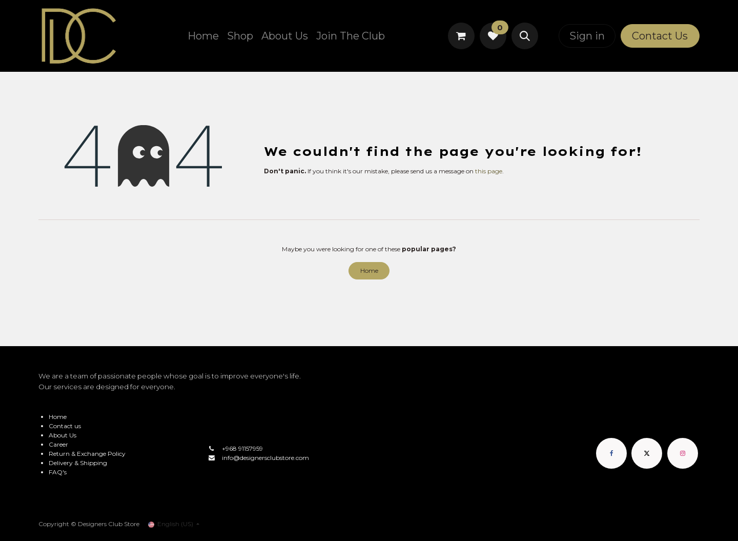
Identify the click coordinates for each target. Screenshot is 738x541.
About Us (62, 435)
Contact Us (660, 36)
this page (488, 171)
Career (58, 444)
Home (369, 270)
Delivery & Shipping (78, 463)
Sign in (587, 36)
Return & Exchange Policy (87, 453)
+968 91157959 (242, 448)
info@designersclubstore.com (265, 458)
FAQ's (58, 472)
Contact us (65, 426)
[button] (524, 36)
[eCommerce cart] (461, 36)
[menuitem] (203, 36)
